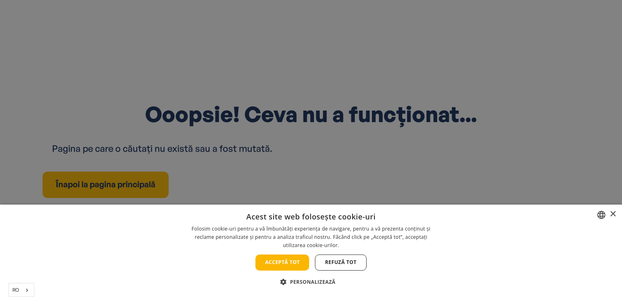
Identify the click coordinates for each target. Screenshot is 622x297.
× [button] (613, 214)
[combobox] (21, 290)
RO (15, 290)
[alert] (311, 148)
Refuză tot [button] (340, 262)
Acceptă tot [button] (282, 262)
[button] (310, 282)
